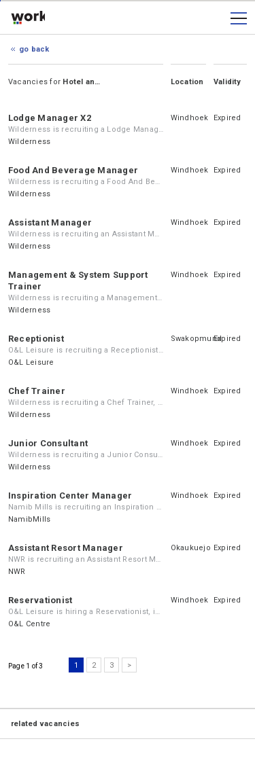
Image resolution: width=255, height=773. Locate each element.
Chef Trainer (36, 391)
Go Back (34, 49)
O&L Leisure (31, 362)
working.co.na (28, 18)
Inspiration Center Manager (70, 495)
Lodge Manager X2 (49, 118)
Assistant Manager (50, 222)
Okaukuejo (191, 547)
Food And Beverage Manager (73, 170)
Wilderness (29, 141)
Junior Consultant (48, 443)
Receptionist (36, 339)
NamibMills (29, 519)
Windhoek (190, 117)
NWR (17, 571)
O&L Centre (29, 623)
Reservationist (40, 600)
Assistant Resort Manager (65, 548)
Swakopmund (196, 338)
